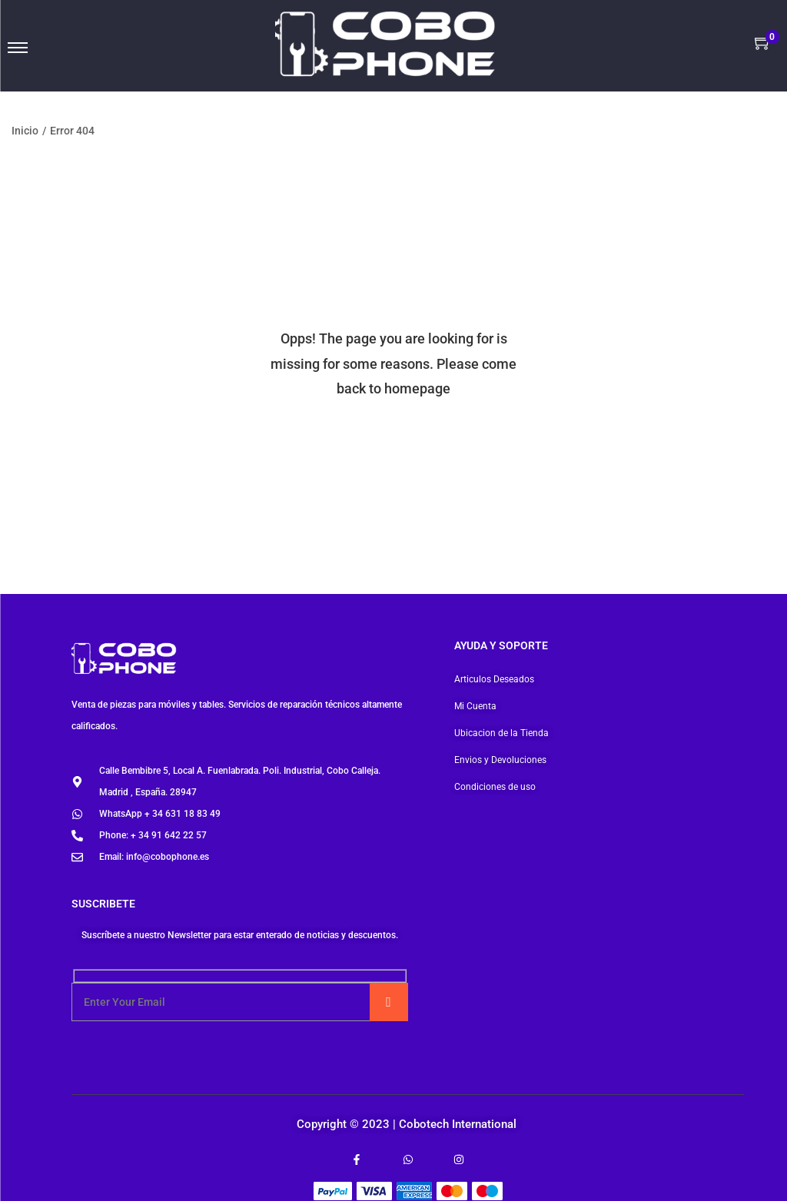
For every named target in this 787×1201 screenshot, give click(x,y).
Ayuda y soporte (501, 645)
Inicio (25, 130)
